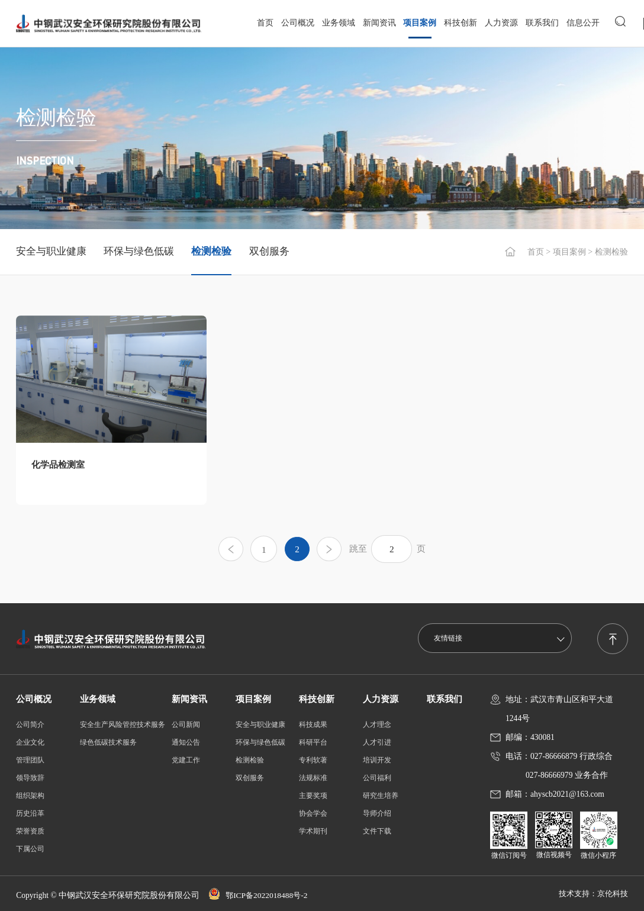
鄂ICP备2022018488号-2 (260, 895)
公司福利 (377, 778)
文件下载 (377, 831)
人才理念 (377, 724)
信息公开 (582, 22)
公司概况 (297, 22)
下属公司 (30, 849)
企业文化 (30, 742)
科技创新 (460, 22)
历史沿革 (30, 813)
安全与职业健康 (51, 251)
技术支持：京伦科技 (590, 893)
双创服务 (269, 251)
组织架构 (30, 795)
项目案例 (419, 22)
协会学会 (313, 813)
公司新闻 (186, 724)
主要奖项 (313, 795)
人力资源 (501, 22)
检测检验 (211, 251)
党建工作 (186, 760)
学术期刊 (313, 831)
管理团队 (30, 760)
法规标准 (313, 778)
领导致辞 (30, 778)
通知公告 (186, 742)
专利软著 (313, 760)
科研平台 (313, 742)
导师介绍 (377, 813)
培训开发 (377, 760)
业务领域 (338, 22)
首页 (265, 22)
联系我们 (541, 22)
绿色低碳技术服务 (108, 742)
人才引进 (377, 742)
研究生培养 (380, 795)
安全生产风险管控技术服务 (122, 724)
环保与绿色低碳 (139, 251)
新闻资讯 (378, 22)
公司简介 (30, 724)
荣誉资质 (30, 831)
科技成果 (313, 724)
